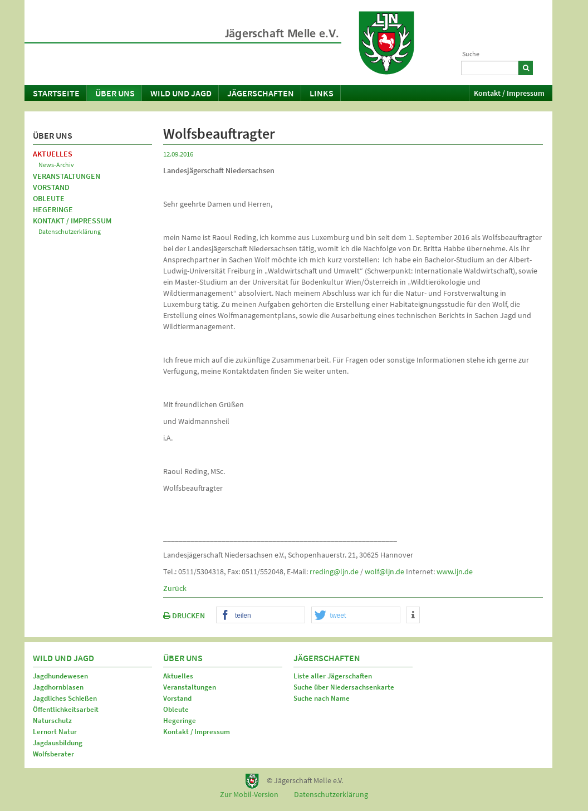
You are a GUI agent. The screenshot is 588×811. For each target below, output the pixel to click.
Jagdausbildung (57, 743)
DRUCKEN (184, 615)
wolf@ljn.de (384, 571)
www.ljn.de (455, 571)
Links (322, 93)
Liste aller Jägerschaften (332, 676)
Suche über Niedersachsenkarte (343, 687)
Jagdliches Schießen (65, 698)
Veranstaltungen (66, 176)
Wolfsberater (53, 754)
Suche (470, 54)
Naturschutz (52, 720)
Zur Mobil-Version (249, 794)
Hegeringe (53, 209)
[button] (261, 615)
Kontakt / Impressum (509, 93)
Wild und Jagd (181, 93)
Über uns (115, 93)
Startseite (56, 93)
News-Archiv (56, 164)
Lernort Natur (55, 731)
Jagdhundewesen (60, 676)
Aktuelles (52, 154)
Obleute (49, 198)
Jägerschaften (260, 93)
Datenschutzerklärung (69, 231)
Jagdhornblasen (58, 687)
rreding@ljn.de (334, 571)
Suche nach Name (321, 698)
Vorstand (51, 187)
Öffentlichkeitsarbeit (66, 709)
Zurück (175, 588)
